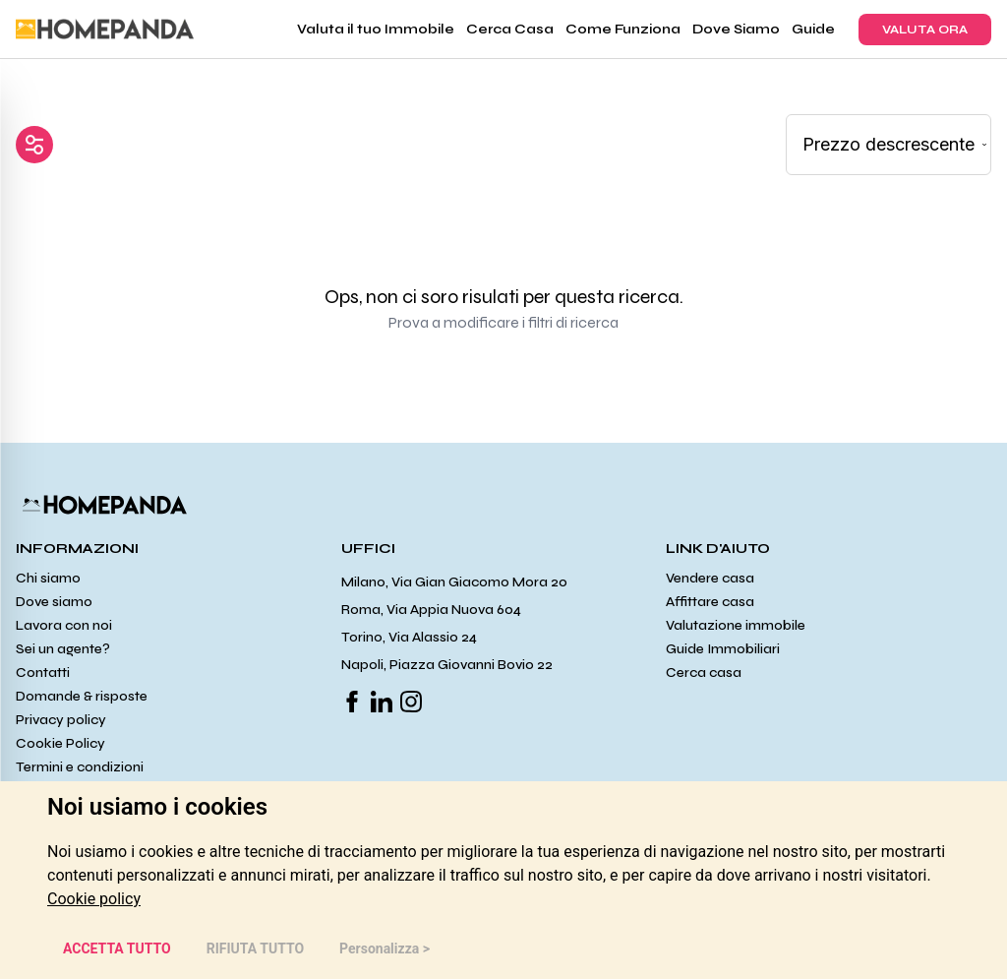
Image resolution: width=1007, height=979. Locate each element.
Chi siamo (48, 578)
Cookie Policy (60, 743)
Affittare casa (710, 601)
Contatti (43, 672)
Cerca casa (703, 672)
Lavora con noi (64, 625)
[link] (94, 898)
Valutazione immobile (735, 625)
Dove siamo (54, 601)
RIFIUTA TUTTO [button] (255, 948)
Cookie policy (94, 898)
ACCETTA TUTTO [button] (117, 948)
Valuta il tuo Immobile (375, 29)
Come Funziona (623, 29)
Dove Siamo (736, 29)
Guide (813, 29)
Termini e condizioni (80, 767)
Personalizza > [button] (384, 948)
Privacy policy (61, 719)
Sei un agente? (63, 649)
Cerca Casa (510, 29)
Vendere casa (710, 578)
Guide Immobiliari (723, 649)
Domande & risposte (82, 696)
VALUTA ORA (925, 29)
